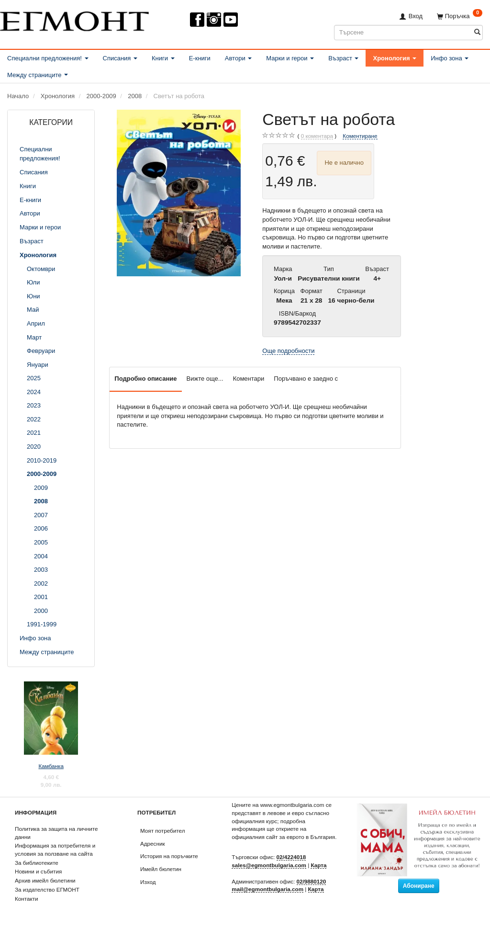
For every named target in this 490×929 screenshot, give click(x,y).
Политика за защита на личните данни (56, 833)
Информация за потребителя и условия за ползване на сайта (55, 849)
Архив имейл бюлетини (45, 880)
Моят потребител (162, 830)
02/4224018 (291, 857)
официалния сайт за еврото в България (283, 837)
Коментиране (360, 136)
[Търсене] (477, 32)
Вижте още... (205, 378)
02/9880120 (311, 881)
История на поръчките (169, 856)
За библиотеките (36, 863)
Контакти (26, 898)
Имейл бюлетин (160, 869)
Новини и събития (38, 871)
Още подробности (288, 350)
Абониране (418, 886)
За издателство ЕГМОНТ (47, 889)
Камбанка (50, 766)
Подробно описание (145, 378)
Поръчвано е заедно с (306, 378)
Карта (318, 865)
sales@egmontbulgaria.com (269, 865)
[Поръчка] (460, 16)
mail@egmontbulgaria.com (267, 889)
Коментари (249, 378)
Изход (148, 882)
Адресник (152, 843)
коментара (317, 136)
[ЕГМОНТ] (74, 19)
